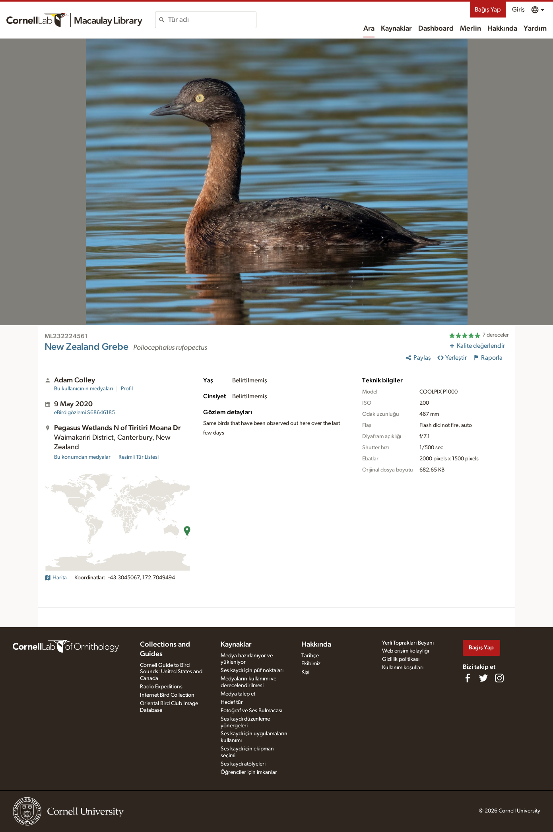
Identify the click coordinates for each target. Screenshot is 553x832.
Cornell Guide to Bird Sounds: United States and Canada (171, 672)
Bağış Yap (488, 9)
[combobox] (212, 20)
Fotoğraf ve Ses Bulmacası (251, 710)
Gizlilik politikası (400, 659)
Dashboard (436, 28)
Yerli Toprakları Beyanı (408, 643)
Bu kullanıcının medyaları (83, 389)
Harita (56, 578)
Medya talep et (238, 694)
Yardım (535, 28)
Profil (127, 389)
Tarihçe (310, 656)
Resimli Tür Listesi (138, 457)
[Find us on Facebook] (467, 678)
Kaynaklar (396, 28)
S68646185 (84, 412)
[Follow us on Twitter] (483, 678)
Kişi (305, 672)
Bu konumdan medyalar (82, 457)
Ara (368, 28)
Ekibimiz (310, 663)
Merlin (470, 28)
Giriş (518, 9)
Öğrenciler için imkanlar (249, 772)
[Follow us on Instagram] (499, 678)
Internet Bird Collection (167, 695)
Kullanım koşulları (402, 667)
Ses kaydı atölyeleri (243, 764)
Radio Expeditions (161, 687)
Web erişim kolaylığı (405, 651)
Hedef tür (232, 702)
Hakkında (502, 28)
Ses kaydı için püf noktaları (252, 670)
